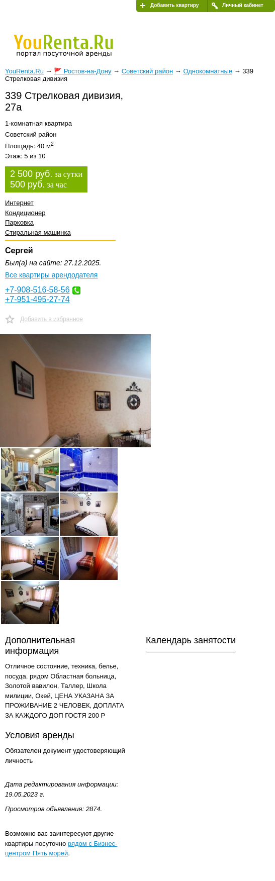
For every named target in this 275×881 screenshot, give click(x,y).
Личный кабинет (242, 5)
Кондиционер (25, 213)
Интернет (19, 203)
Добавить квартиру (174, 5)
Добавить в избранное (51, 319)
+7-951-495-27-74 (37, 299)
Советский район (147, 71)
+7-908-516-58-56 (37, 289)
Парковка (19, 222)
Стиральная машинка (38, 232)
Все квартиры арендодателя (51, 275)
